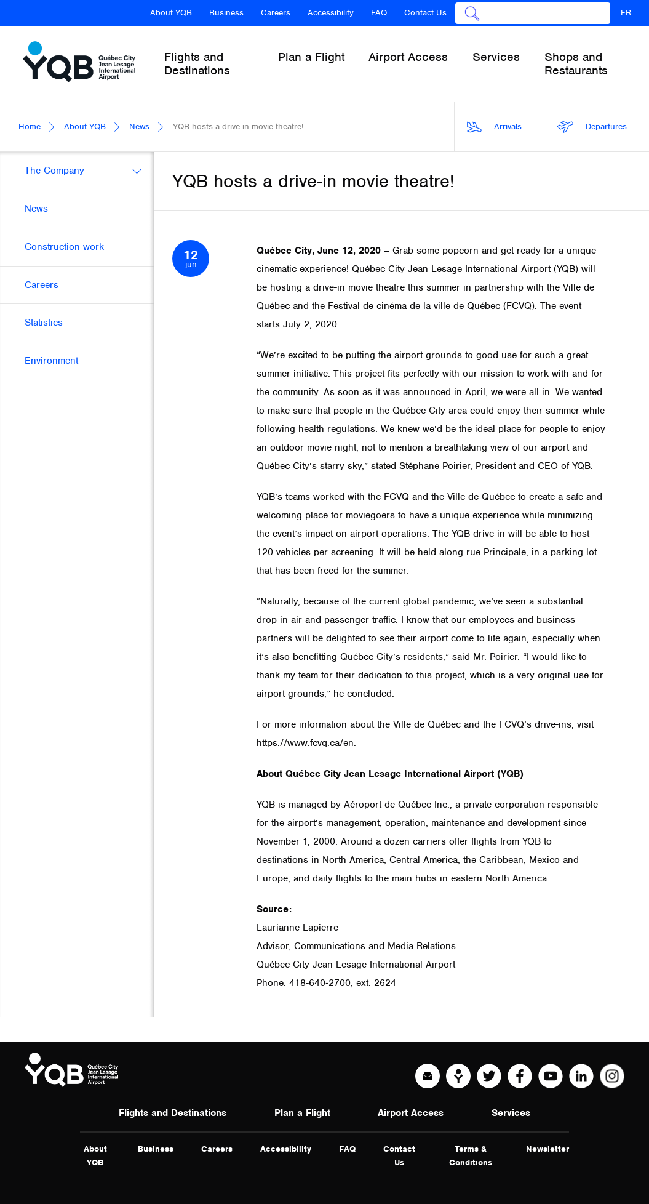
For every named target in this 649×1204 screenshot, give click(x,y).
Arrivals (494, 127)
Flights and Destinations (172, 1113)
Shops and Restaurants (576, 63)
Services (511, 1113)
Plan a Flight (302, 1113)
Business (226, 12)
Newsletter (547, 1149)
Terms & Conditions (470, 1156)
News (139, 126)
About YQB (171, 12)
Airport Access (411, 1113)
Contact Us (425, 12)
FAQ (379, 12)
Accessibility (331, 12)
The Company (54, 170)
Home (29, 126)
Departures (592, 127)
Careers (275, 12)
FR (626, 12)
